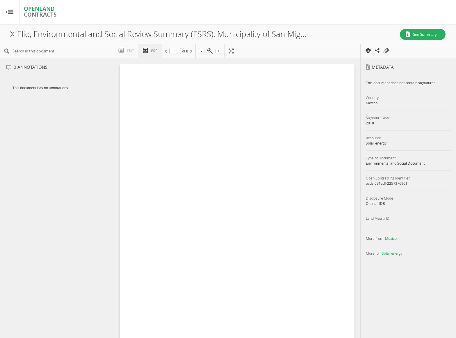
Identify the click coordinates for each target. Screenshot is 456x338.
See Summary (425, 34)
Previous (166, 52)
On (386, 51)
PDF (154, 50)
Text (130, 50)
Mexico (391, 238)
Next (190, 52)
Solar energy (392, 253)
